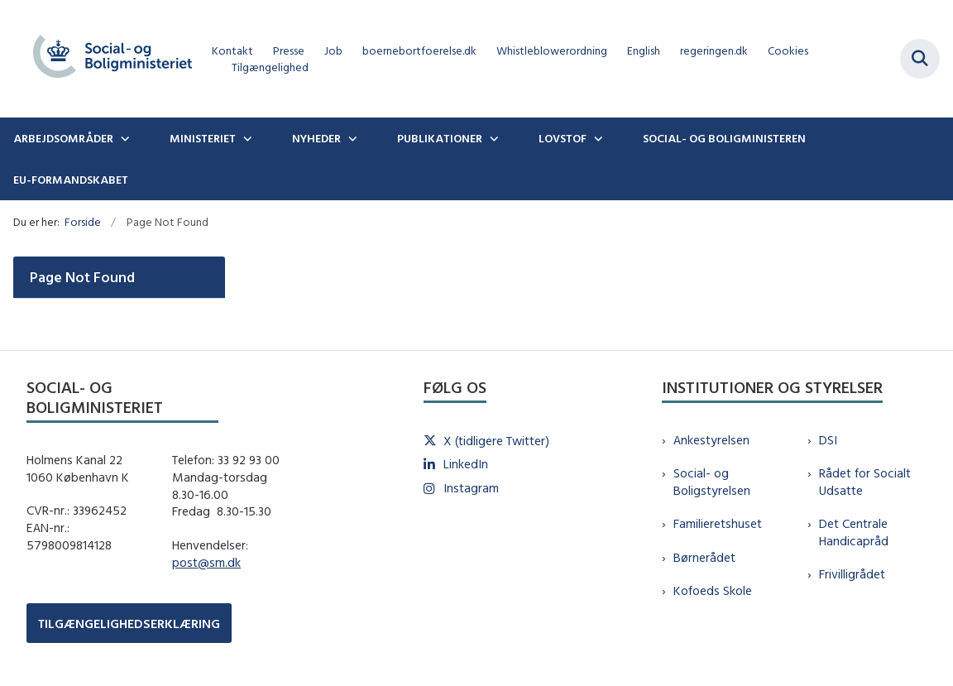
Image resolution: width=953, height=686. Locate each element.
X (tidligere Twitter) (496, 441)
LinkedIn (465, 464)
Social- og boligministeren (724, 138)
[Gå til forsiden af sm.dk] (106, 58)
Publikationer (439, 138)
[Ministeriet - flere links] (245, 138)
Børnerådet (704, 557)
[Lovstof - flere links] (596, 138)
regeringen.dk (714, 51)
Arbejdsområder (63, 138)
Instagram (471, 488)
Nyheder (316, 138)
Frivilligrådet (852, 574)
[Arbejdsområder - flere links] (123, 138)
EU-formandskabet (70, 179)
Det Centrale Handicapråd (853, 532)
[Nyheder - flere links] (350, 138)
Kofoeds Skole (712, 590)
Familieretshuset (717, 523)
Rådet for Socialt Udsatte (865, 481)
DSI (828, 440)
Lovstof (563, 138)
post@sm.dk (206, 562)
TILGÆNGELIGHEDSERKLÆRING (129, 623)
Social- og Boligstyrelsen (711, 481)
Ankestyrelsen (711, 440)
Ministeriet (203, 138)
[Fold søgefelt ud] (920, 59)
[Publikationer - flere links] (492, 138)
